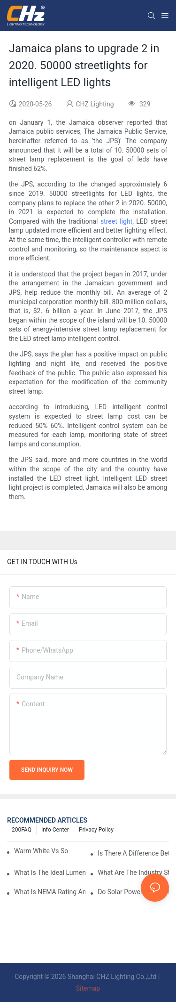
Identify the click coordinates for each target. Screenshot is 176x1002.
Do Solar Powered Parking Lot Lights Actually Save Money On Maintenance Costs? (133, 892)
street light (116, 221)
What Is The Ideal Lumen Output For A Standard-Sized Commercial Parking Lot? (49, 872)
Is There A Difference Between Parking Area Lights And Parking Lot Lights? (133, 853)
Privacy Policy (96, 829)
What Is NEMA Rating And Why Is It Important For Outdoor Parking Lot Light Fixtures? (49, 892)
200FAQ (21, 829)
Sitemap (88, 988)
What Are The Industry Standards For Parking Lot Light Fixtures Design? (133, 872)
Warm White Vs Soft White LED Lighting (41, 851)
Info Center (55, 829)
